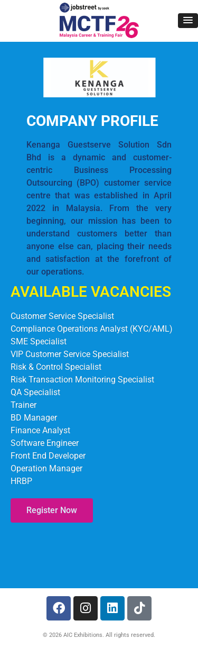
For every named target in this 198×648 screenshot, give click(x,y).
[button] (188, 20)
